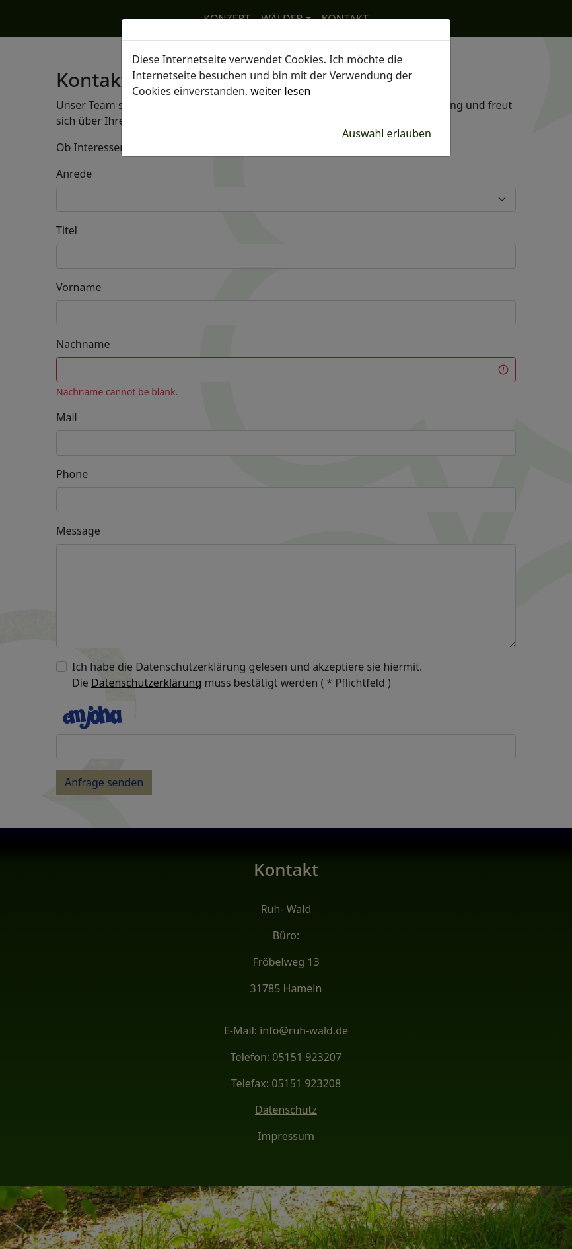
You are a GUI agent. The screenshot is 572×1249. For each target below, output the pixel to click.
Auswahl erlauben (386, 133)
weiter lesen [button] (280, 91)
